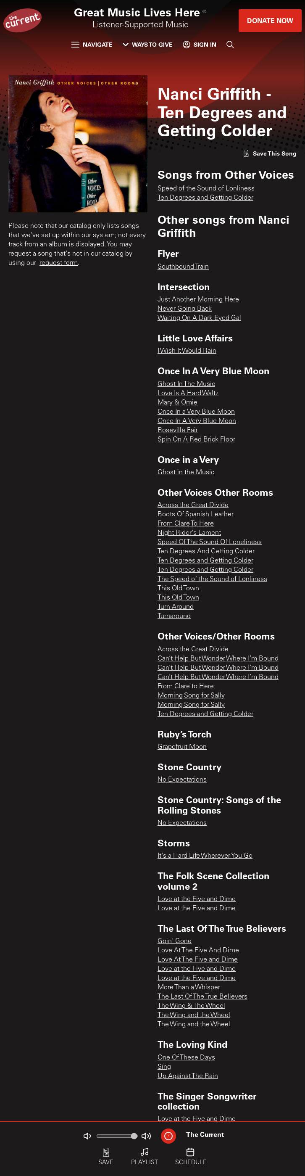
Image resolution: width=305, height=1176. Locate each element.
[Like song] (270, 153)
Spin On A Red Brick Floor (196, 439)
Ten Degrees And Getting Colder (206, 551)
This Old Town (178, 588)
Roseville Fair (178, 430)
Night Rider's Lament (189, 533)
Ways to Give (148, 44)
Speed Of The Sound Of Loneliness (210, 542)
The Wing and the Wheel (194, 1015)
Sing (164, 1067)
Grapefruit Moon (182, 747)
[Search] (230, 44)
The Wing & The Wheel (191, 1006)
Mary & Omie (177, 402)
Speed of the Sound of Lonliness (206, 188)
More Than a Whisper (189, 987)
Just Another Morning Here (198, 299)
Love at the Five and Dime (197, 899)
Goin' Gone (175, 941)
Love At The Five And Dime (198, 950)
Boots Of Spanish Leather (196, 514)
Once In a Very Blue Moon (196, 412)
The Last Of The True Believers (202, 997)
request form (58, 263)
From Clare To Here (186, 524)
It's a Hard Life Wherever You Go (205, 856)
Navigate (92, 44)
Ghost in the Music (186, 472)
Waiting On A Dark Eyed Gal (199, 318)
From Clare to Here (186, 686)
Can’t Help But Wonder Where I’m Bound (218, 658)
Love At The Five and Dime (198, 960)
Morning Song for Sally (191, 695)
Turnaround (174, 616)
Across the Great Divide (193, 505)
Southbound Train (183, 267)
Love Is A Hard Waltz (188, 393)
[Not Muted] (87, 1136)
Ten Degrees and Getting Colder (205, 198)
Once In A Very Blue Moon (197, 421)
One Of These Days (186, 1057)
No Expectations (182, 780)
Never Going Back (185, 309)
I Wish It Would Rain (187, 351)
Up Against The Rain (188, 1076)
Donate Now (270, 20)
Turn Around (176, 607)
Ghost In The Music (186, 384)
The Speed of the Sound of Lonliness (212, 579)
